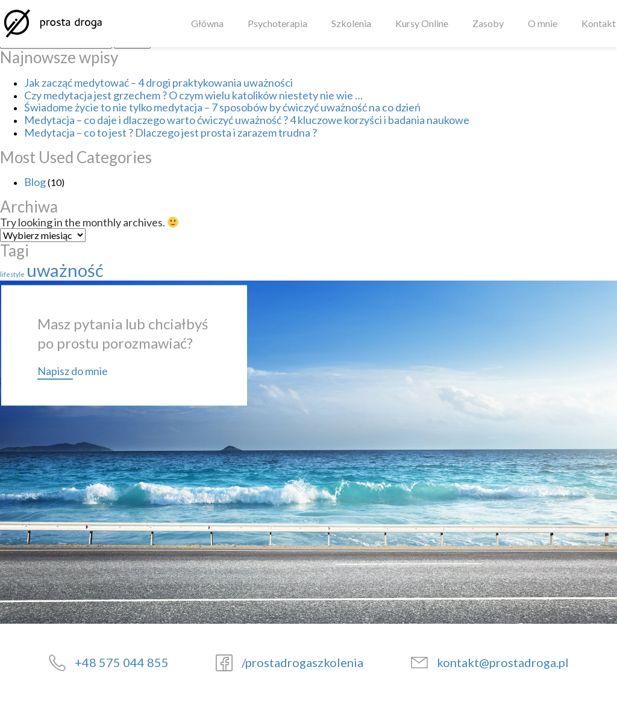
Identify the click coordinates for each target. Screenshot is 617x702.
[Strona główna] (52, 23)
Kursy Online (421, 23)
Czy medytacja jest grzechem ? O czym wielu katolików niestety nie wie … (193, 95)
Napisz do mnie (72, 370)
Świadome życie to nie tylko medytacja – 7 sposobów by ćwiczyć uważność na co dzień (222, 107)
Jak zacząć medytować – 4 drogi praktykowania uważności (158, 82)
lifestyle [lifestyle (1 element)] (12, 274)
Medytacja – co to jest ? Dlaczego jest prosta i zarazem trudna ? (170, 132)
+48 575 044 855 (122, 662)
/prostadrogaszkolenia (302, 662)
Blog (35, 181)
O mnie (542, 23)
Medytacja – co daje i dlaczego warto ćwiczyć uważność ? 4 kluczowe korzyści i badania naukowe (246, 119)
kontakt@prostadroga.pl (503, 662)
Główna (207, 23)
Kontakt (598, 23)
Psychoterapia (277, 23)
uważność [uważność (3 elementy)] (65, 270)
